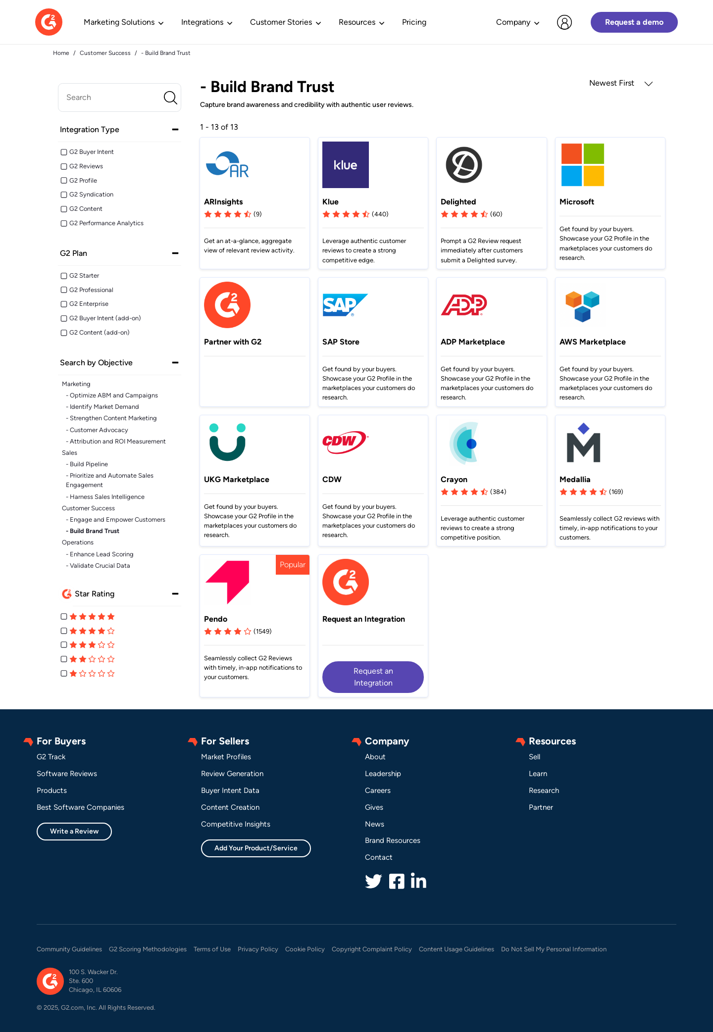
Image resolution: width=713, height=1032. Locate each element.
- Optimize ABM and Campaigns (112, 395)
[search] (119, 97)
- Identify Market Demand (102, 406)
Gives (374, 807)
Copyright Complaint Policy (372, 949)
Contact (379, 857)
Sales (69, 452)
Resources (357, 22)
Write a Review (74, 831)
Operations (78, 542)
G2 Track (51, 756)
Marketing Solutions (119, 22)
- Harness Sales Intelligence (105, 496)
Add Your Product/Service (256, 848)
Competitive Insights (235, 824)
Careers (378, 790)
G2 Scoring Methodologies (148, 949)
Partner (541, 807)
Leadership (383, 773)
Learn (538, 773)
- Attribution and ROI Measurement (116, 441)
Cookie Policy (305, 949)
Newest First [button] (621, 83)
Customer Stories (281, 22)
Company (513, 22)
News (374, 824)
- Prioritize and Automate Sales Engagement (109, 480)
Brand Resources (392, 840)
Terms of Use (212, 949)
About (375, 756)
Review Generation (232, 773)
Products (52, 790)
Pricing (414, 22)
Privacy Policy (258, 949)
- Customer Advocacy (97, 430)
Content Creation (230, 807)
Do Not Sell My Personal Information (554, 949)
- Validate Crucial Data (98, 565)
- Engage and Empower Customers (115, 519)
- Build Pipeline (87, 464)
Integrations (202, 22)
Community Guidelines (69, 949)
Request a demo (634, 22)
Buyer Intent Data (230, 790)
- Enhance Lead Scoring (100, 554)
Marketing (76, 384)
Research (544, 790)
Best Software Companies (80, 807)
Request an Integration (373, 677)
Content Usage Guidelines (456, 949)
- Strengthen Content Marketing (111, 418)
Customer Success (88, 508)
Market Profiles (226, 756)
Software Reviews (67, 773)
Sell (534, 756)
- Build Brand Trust (92, 531)
